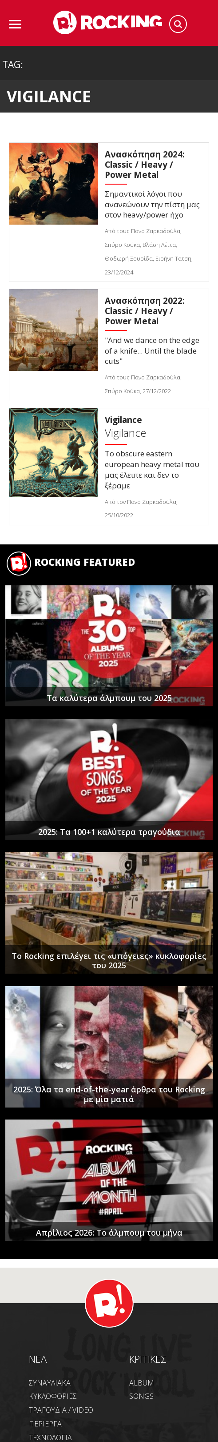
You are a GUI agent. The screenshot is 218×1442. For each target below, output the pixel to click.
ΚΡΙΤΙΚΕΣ (147, 1358)
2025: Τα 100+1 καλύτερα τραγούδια (109, 831)
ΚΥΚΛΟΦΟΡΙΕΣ (53, 1396)
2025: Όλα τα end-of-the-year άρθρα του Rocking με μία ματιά (109, 1094)
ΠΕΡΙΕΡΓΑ (45, 1424)
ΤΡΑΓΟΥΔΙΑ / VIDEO (61, 1410)
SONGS (141, 1396)
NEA (38, 1358)
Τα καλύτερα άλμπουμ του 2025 (109, 698)
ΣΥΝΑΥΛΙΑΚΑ (50, 1383)
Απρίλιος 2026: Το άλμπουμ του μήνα (109, 1232)
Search (178, 24)
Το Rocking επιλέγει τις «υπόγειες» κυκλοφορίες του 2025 (109, 961)
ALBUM (141, 1383)
